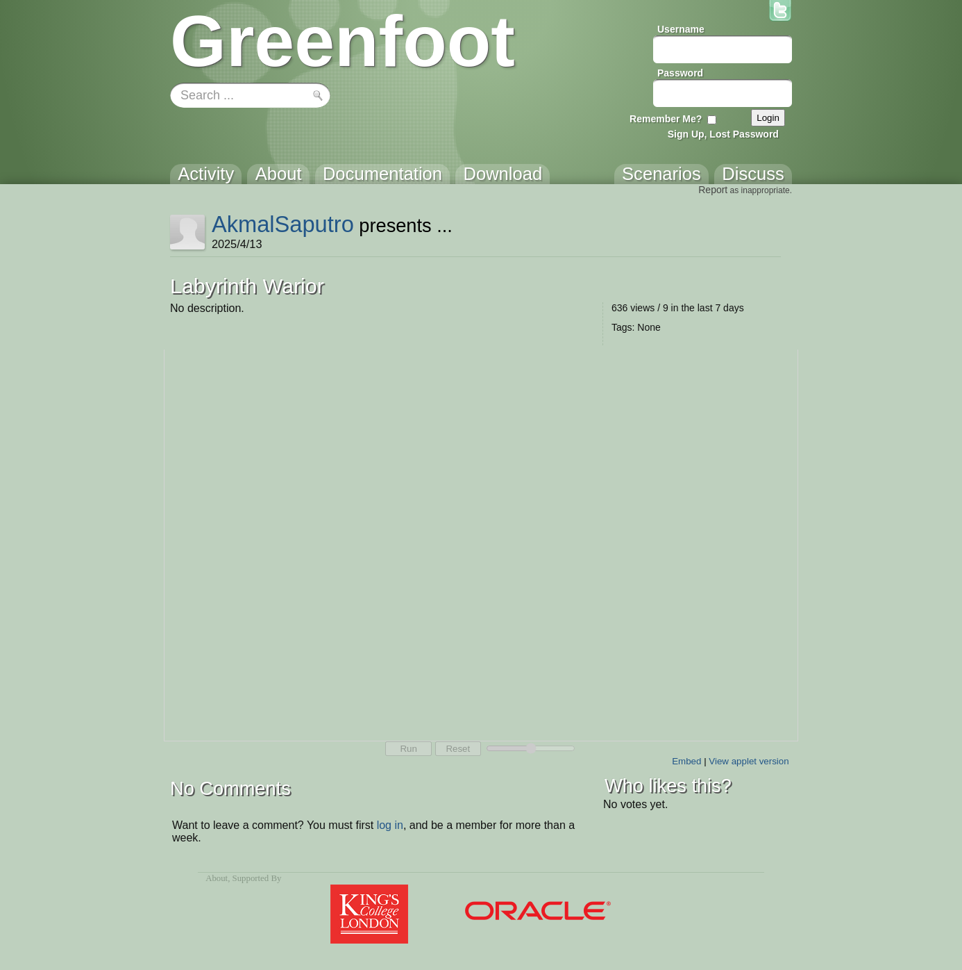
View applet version (748, 761)
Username (680, 29)
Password (680, 73)
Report (712, 189)
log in (390, 825)
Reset (458, 748)
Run (408, 748)
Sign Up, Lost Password (723, 134)
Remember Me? (666, 118)
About (216, 878)
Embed (686, 761)
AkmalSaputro (283, 224)
